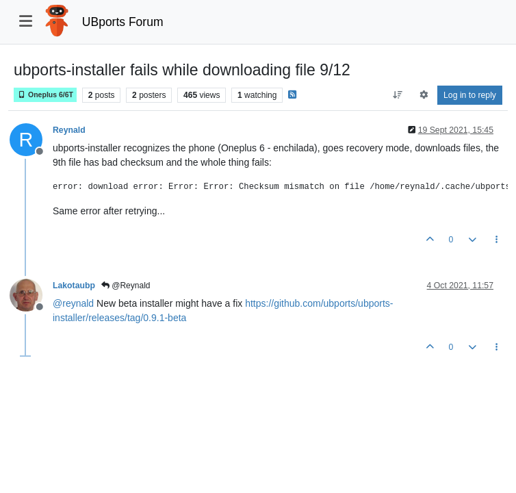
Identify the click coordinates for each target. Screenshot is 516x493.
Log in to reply (469, 95)
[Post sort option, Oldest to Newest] (398, 95)
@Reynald (126, 285)
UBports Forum (123, 22)
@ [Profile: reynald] (73, 303)
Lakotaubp (74, 285)
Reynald (69, 130)
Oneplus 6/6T (45, 94)
